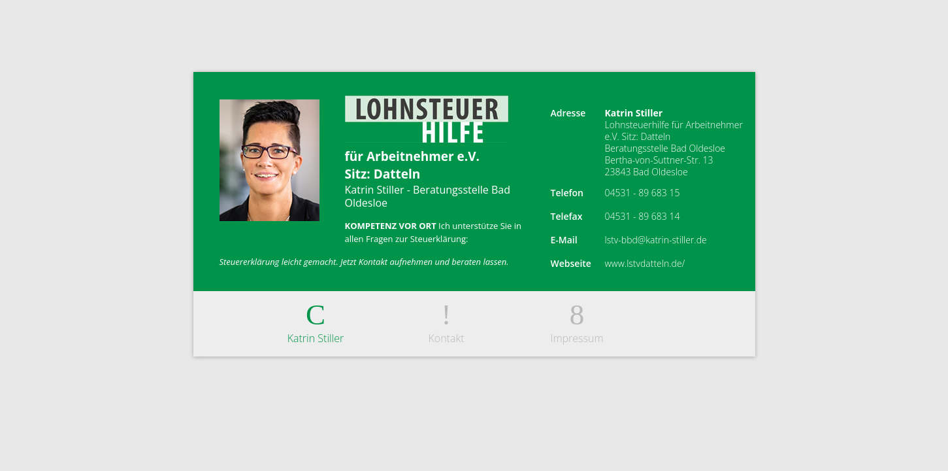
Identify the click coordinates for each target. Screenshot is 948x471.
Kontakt (446, 320)
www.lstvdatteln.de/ (645, 263)
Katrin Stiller (315, 320)
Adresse (568, 113)
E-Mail (564, 240)
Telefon (567, 192)
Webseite (571, 263)
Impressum (577, 320)
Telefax (567, 216)
